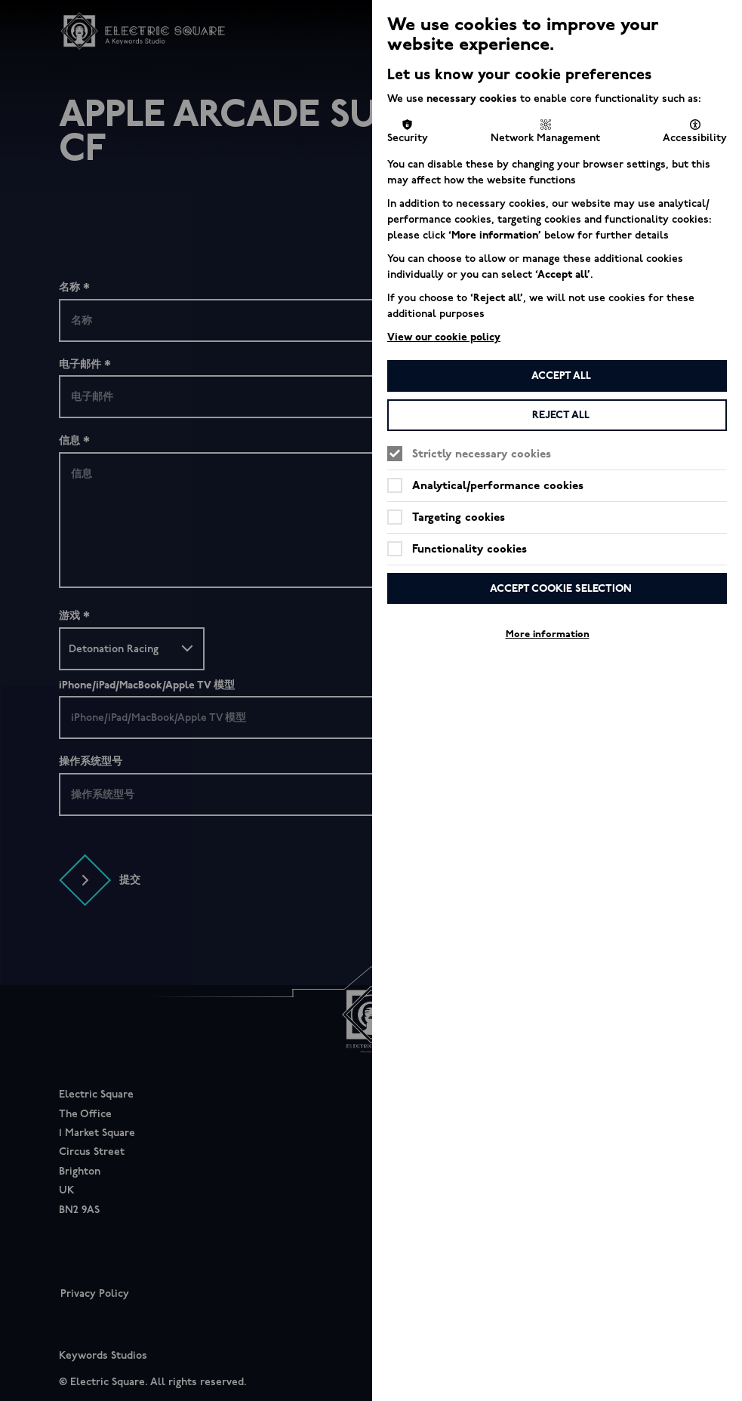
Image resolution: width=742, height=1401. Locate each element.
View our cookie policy (443, 337)
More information (548, 634)
